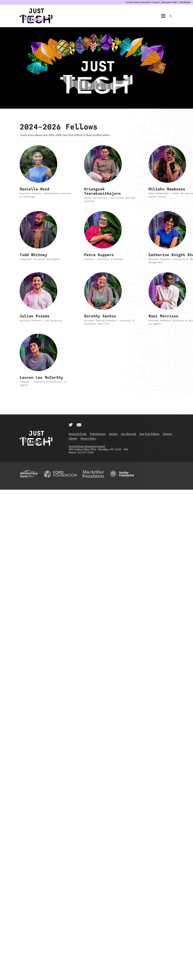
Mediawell (185, 2)
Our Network (128, 434)
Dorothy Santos (100, 316)
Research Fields (78, 434)
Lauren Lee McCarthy (41, 377)
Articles (113, 434)
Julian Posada (34, 316)
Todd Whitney (33, 254)
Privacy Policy (88, 438)
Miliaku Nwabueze (167, 189)
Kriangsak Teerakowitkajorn (102, 191)
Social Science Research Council (142, 2)
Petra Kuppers (99, 254)
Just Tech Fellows (149, 434)
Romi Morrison (163, 316)
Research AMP (169, 2)
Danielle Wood (34, 189)
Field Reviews (98, 434)
